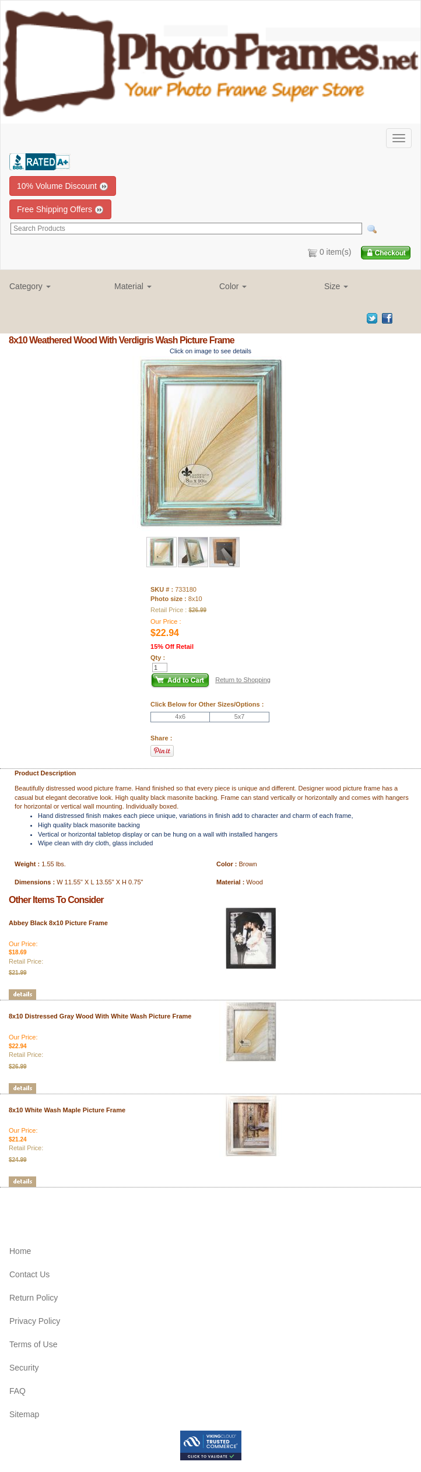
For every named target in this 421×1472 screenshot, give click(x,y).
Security (24, 1367)
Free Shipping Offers (60, 210)
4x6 (180, 716)
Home (20, 1251)
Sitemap (24, 1414)
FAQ (17, 1391)
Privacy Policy (34, 1321)
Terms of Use (33, 1344)
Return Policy (33, 1297)
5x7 (239, 716)
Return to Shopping (243, 679)
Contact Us (29, 1274)
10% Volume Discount (62, 186)
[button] (53, 286)
